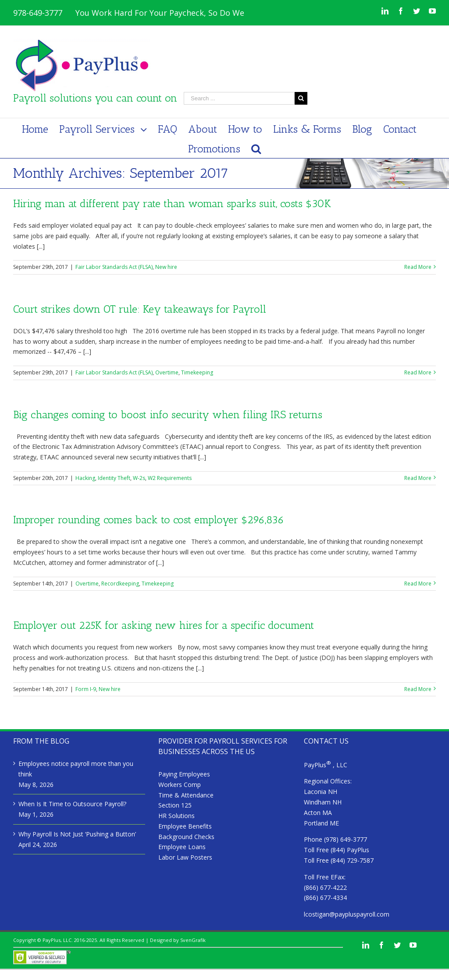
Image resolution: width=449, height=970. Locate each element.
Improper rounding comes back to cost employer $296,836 (148, 519)
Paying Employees (184, 774)
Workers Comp (179, 784)
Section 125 (175, 805)
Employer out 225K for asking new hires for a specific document (163, 625)
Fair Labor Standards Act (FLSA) (114, 267)
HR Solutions (176, 815)
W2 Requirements (170, 478)
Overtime (166, 372)
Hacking (85, 478)
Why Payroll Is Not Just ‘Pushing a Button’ (77, 834)
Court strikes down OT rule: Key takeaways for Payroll (139, 309)
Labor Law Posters (185, 857)
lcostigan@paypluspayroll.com (346, 914)
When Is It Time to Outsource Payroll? (72, 804)
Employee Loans (182, 847)
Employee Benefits (185, 826)
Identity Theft (114, 478)
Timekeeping (197, 372)
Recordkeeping (120, 583)
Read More (417, 267)
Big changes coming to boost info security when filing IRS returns (167, 414)
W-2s (139, 478)
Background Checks (186, 836)
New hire (166, 267)
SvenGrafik (193, 940)
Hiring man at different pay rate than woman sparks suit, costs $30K (172, 203)
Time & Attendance (186, 795)
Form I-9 (85, 689)
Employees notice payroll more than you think (75, 768)
